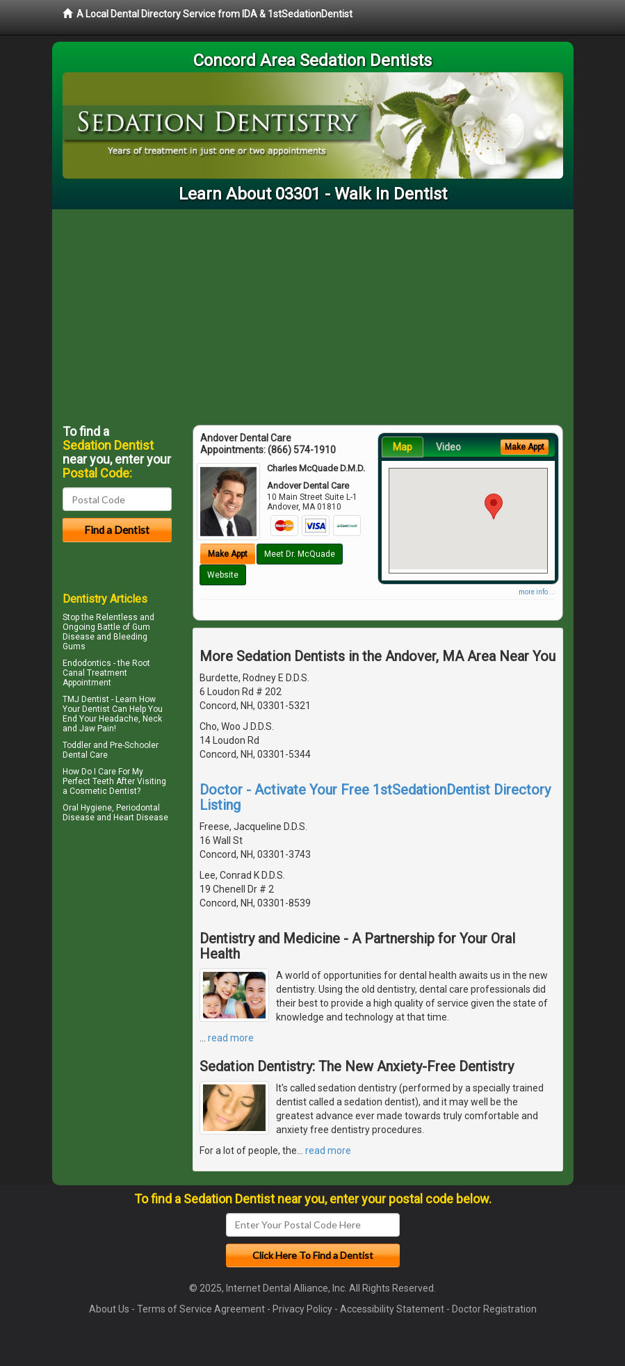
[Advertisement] (313, 313)
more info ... (537, 592)
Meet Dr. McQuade (299, 554)
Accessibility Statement (392, 1309)
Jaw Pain (96, 728)
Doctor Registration (494, 1309)
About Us (109, 1309)
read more (231, 1037)
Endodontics (87, 663)
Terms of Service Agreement (201, 1309)
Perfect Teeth (88, 781)
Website (222, 575)
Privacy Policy (302, 1309)
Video (448, 447)
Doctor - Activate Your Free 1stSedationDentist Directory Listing (375, 797)
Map (402, 447)
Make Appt (227, 554)
